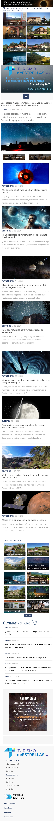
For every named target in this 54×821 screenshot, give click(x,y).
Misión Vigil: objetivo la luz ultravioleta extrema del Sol (24, 191)
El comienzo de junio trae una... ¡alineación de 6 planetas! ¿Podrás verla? (24, 286)
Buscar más (28, 615)
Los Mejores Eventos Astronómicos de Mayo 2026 (26, 657)
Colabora (9, 782)
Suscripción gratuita (39, 88)
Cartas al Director (12, 786)
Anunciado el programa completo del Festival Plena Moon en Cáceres (23, 426)
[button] (5, 312)
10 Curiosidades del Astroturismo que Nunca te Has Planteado (24, 236)
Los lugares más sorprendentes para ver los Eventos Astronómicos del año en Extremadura (26, 104)
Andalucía (9, 808)
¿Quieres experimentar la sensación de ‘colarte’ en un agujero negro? (26, 381)
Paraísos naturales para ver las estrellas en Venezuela (22, 331)
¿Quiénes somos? (12, 764)
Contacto (9, 771)
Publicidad (10, 778)
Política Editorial (12, 767)
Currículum (10, 789)
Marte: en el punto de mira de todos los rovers (24, 520)
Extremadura (10, 803)
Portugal (8, 812)
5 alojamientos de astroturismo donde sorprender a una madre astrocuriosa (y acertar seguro (28, 668)
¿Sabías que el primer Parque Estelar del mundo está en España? (25, 476)
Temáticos (9, 817)
